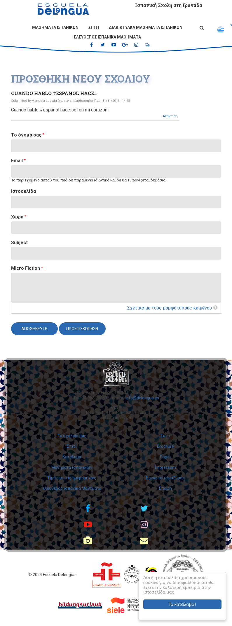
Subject (19, 242)
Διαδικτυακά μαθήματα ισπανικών (145, 27)
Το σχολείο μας (71, 435)
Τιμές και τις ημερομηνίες (71, 477)
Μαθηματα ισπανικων (55, 27)
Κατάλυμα (72, 456)
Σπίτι (93, 27)
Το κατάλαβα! (182, 604)
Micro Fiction (25, 268)
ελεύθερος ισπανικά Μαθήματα (107, 37)
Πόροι (165, 456)
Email (17, 160)
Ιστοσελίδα (23, 191)
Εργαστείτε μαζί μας (165, 477)
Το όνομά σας (26, 135)
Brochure (165, 446)
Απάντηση (170, 116)
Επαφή (165, 488)
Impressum (165, 467)
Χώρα (17, 217)
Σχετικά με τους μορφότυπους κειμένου (169, 308)
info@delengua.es (142, 398)
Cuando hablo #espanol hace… (54, 93)
